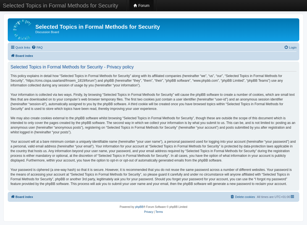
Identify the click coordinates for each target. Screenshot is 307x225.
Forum (141, 5)
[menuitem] (37, 47)
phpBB (139, 206)
